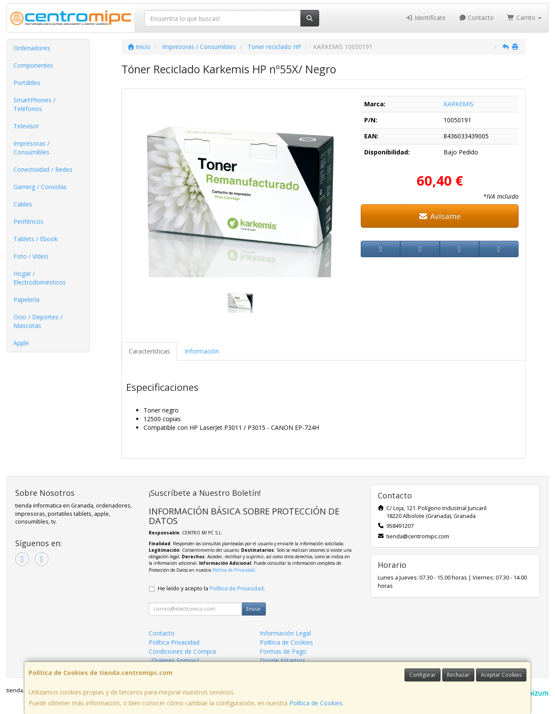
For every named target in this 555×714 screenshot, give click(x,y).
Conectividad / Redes (42, 169)
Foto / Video (30, 256)
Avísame (439, 216)
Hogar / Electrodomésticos (39, 277)
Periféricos (28, 221)
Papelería (26, 299)
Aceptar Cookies (501, 674)
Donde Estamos (282, 660)
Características (149, 351)
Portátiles (26, 83)
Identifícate (425, 17)
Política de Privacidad (233, 570)
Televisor (26, 126)
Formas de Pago (283, 651)
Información (202, 351)
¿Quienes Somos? (174, 660)
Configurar (422, 674)
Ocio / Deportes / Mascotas (37, 321)
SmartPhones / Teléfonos (34, 104)
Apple (21, 343)
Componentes (33, 65)
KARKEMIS (458, 104)
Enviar (253, 608)
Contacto (476, 17)
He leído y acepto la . (211, 588)
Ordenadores (31, 48)
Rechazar (458, 674)
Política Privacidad (174, 642)
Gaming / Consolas (40, 187)
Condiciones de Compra (182, 651)
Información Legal (285, 633)
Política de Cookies (316, 703)
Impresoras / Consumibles (31, 147)
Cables (22, 204)
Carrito (524, 17)
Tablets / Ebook (35, 239)
